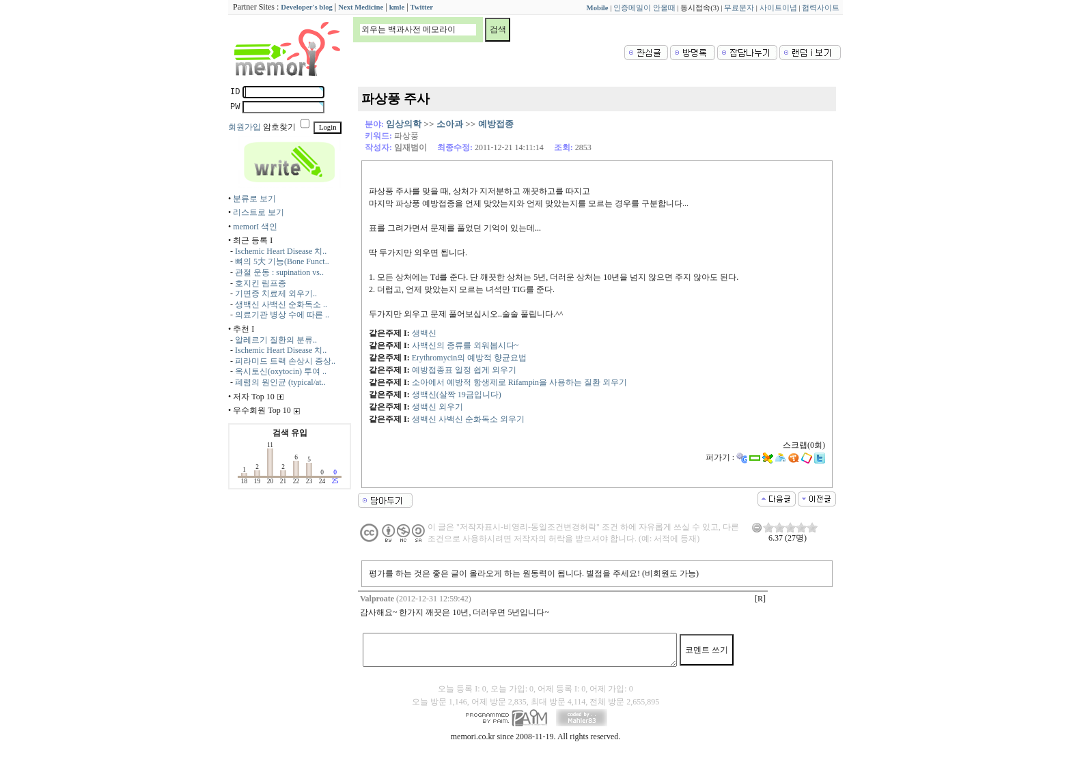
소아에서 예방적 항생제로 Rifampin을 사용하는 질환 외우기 (519, 382)
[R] (760, 598)
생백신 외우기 (437, 407)
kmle (397, 7)
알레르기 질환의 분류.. (276, 340)
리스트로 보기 (258, 212)
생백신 (424, 333)
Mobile (598, 8)
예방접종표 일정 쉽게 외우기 (464, 370)
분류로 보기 (254, 198)
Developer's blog (306, 7)
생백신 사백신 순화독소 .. (281, 304)
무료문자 (739, 8)
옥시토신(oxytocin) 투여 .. (280, 371)
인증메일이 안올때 (644, 8)
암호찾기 (279, 127)
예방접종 (496, 124)
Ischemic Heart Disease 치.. (280, 251)
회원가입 (244, 127)
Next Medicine (360, 7)
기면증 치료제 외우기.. (276, 293)
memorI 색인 (255, 226)
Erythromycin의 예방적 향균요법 (469, 357)
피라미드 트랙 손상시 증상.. (285, 361)
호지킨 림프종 (260, 283)
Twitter (422, 7)
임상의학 (403, 124)
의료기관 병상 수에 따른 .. (282, 314)
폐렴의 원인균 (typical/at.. (280, 382)
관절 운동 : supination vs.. (279, 272)
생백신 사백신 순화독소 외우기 (468, 419)
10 (812, 527)
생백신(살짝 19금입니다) (456, 394)
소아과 (449, 124)
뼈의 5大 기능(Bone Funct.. (282, 261)
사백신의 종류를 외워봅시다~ (465, 345)
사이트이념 (778, 8)
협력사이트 (820, 8)
